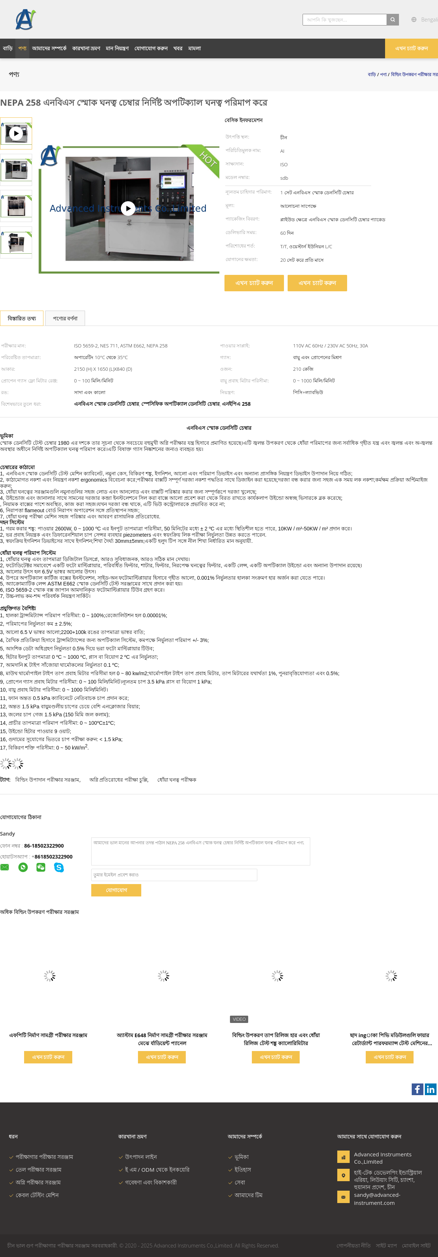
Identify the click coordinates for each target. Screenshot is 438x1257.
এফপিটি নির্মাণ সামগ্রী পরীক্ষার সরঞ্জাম (48, 1035)
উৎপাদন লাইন (137, 1156)
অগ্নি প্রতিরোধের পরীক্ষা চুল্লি (118, 779)
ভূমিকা (238, 1156)
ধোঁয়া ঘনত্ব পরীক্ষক (176, 779)
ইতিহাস (239, 1169)
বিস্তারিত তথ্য (22, 318)
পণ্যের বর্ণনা (65, 318)
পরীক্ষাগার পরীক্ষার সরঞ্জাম (41, 1156)
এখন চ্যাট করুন (411, 48)
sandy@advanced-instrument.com (377, 1198)
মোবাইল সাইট (416, 1245)
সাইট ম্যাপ (386, 1245)
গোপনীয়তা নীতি (354, 1245)
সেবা (236, 1182)
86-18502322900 (44, 845)
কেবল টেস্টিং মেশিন (34, 1195)
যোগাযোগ (116, 890)
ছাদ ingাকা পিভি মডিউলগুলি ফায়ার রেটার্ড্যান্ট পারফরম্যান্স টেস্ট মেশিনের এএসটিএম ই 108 (389, 1043)
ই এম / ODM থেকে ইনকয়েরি (153, 1169)
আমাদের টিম (245, 1195)
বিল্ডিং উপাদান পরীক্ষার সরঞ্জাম (47, 779)
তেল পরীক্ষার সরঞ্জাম (35, 1169)
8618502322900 (54, 856)
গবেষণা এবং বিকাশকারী (147, 1182)
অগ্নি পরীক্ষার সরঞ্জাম (35, 1182)
